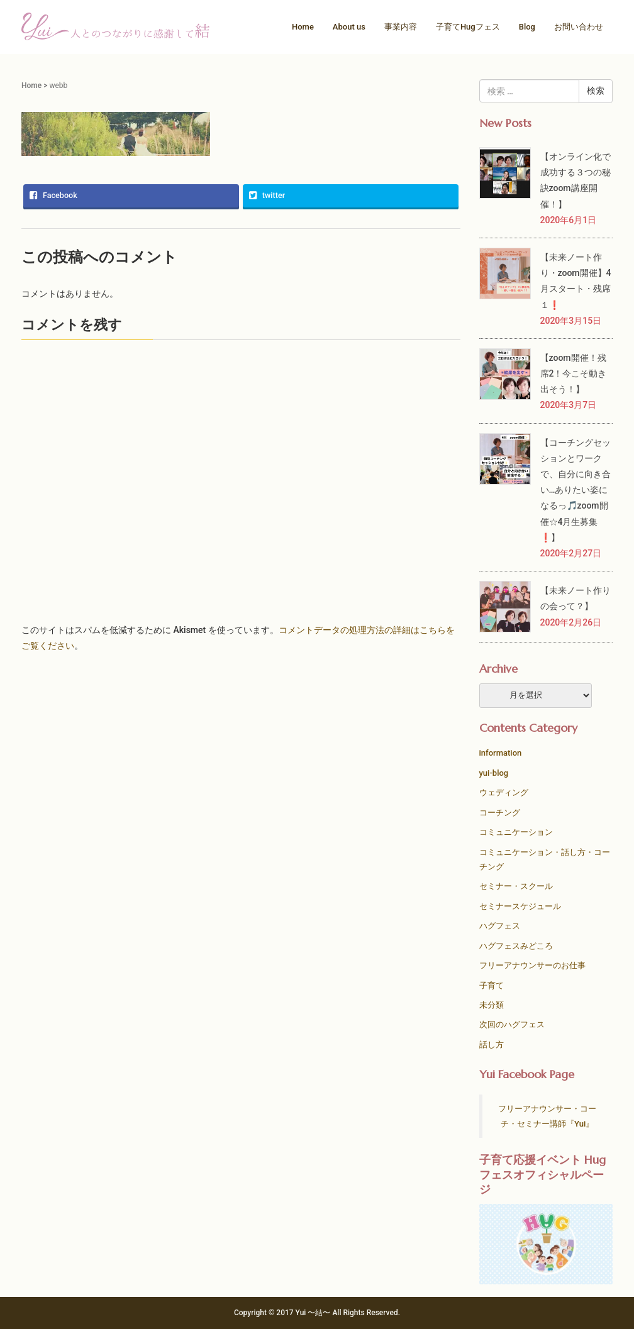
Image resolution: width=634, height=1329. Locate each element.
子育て (491, 985)
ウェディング (503, 792)
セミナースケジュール (520, 906)
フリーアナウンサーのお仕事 (532, 965)
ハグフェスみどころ (516, 946)
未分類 (491, 1005)
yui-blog (494, 773)
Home (303, 26)
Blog (527, 26)
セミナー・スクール (516, 886)
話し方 (491, 1044)
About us (349, 26)
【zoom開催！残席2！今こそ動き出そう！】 (573, 373)
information (500, 753)
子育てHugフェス (468, 26)
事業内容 (400, 26)
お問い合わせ (578, 26)
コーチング (499, 812)
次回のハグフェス (512, 1024)
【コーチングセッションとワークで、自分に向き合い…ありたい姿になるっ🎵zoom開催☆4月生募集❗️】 (575, 490)
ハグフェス (499, 925)
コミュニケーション (516, 832)
